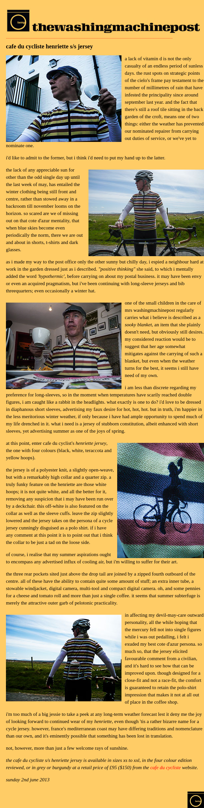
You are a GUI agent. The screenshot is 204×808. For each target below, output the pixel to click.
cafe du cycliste (165, 767)
